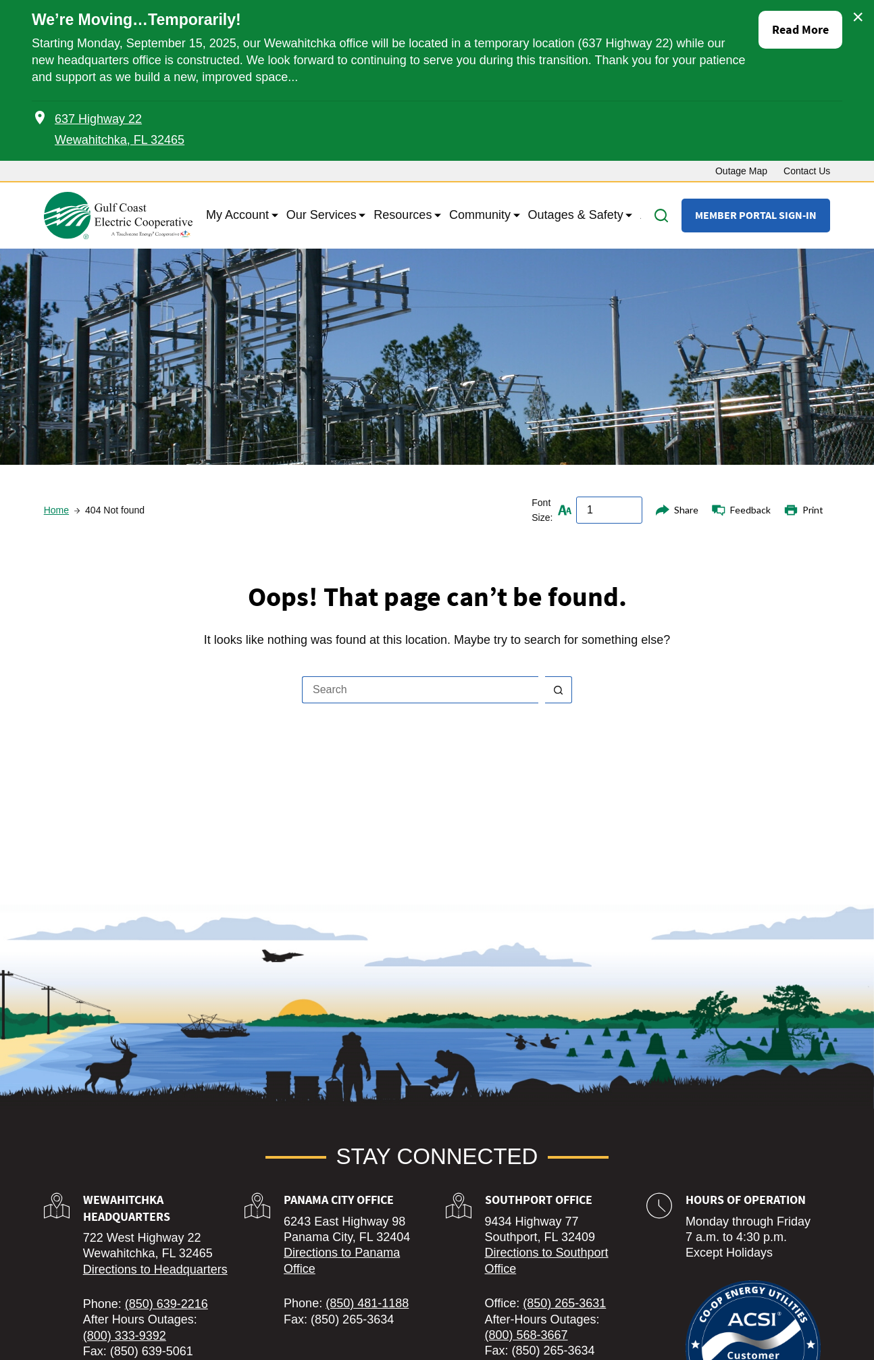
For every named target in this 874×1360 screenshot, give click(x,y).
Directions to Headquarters (155, 1269)
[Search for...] (420, 689)
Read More (800, 29)
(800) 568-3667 (526, 1335)
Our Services (323, 215)
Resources (405, 215)
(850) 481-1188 (367, 1303)
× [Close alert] (858, 17)
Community (482, 215)
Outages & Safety (577, 215)
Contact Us (806, 171)
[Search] (661, 215)
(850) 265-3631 (564, 1303)
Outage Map (741, 171)
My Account (239, 215)
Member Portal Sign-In (756, 215)
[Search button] (558, 689)
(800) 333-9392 (124, 1335)
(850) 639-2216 (166, 1304)
